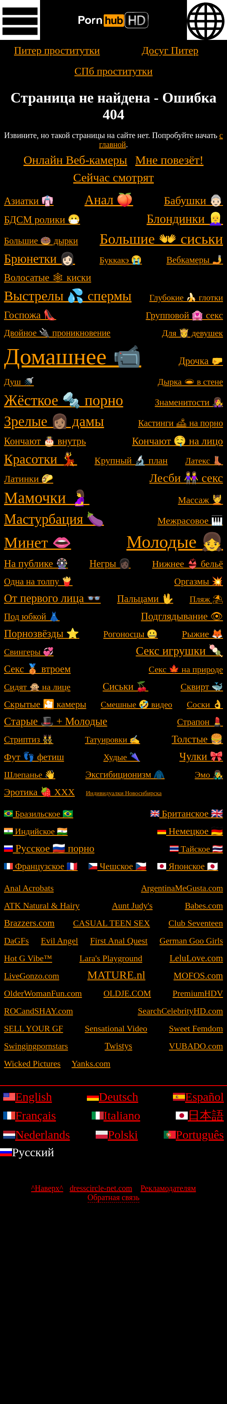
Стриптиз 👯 (28, 739)
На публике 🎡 (36, 563)
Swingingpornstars (36, 1046)
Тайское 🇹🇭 (196, 849)
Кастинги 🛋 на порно (180, 423)
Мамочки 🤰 (46, 497)
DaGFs (16, 941)
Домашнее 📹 (72, 356)
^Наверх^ (47, 1188)
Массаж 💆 (200, 500)
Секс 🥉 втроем (37, 668)
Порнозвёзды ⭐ (41, 634)
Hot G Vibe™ (28, 958)
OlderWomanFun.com (43, 993)
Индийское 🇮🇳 (36, 831)
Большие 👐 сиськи (161, 239)
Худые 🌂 (121, 757)
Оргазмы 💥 (198, 581)
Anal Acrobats (29, 888)
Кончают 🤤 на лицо (177, 441)
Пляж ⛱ (206, 599)
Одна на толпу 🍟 (38, 581)
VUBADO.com (196, 1046)
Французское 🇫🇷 (41, 866)
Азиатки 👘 (29, 200)
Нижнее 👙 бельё (187, 564)
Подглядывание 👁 (182, 616)
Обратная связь (114, 1197)
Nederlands (36, 1134)
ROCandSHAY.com (38, 1011)
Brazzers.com (29, 923)
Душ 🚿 (19, 382)
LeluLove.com (196, 958)
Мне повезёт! (169, 159)
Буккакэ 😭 (121, 260)
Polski (117, 1134)
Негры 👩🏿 (110, 563)
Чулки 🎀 (201, 756)
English (27, 1096)
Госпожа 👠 (30, 315)
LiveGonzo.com (31, 976)
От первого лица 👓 (52, 598)
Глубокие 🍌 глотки (186, 297)
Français (29, 1115)
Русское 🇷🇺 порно (49, 848)
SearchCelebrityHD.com (180, 1011)
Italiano (116, 1115)
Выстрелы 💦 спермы (68, 295)
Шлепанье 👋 (29, 775)
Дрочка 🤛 (201, 360)
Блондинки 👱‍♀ (185, 219)
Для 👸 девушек (192, 333)
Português (194, 1134)
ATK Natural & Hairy (42, 905)
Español (198, 1096)
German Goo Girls (191, 941)
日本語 (200, 1115)
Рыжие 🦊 (202, 634)
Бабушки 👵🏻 (193, 200)
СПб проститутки (113, 71)
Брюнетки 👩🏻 (39, 259)
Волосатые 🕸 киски (47, 277)
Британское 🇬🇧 (187, 813)
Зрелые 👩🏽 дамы (54, 421)
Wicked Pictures (32, 1063)
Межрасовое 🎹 (190, 520)
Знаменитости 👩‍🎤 (189, 402)
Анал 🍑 (108, 200)
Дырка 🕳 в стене (190, 382)
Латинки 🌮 (28, 479)
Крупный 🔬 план (131, 460)
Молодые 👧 (175, 542)
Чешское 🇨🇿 (117, 866)
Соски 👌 (205, 704)
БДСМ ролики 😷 (42, 219)
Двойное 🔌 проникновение (57, 333)
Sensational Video (116, 1028)
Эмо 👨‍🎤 (209, 775)
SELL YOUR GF (33, 1028)
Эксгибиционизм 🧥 (125, 775)
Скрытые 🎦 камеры (45, 704)
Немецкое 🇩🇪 (190, 831)
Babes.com (204, 905)
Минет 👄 (37, 542)
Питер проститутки (57, 50)
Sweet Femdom (196, 1028)
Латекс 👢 (204, 461)
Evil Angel (59, 941)
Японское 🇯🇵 (187, 866)
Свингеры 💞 (29, 652)
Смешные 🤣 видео (137, 704)
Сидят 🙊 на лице (37, 687)
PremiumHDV (198, 993)
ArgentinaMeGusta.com (182, 888)
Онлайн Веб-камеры (75, 159)
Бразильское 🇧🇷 (38, 814)
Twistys (119, 1046)
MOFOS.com (198, 976)
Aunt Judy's (132, 905)
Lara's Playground (110, 958)
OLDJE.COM (127, 993)
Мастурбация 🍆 (54, 519)
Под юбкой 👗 (32, 617)
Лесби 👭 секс (186, 478)
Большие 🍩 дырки (41, 241)
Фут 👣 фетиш (34, 757)
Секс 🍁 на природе (186, 669)
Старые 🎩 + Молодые (55, 721)
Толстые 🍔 (197, 739)
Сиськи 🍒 (126, 686)
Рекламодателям (168, 1188)
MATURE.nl (116, 975)
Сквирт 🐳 (202, 686)
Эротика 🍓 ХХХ (39, 792)
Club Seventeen (196, 923)
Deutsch (112, 1096)
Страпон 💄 (200, 722)
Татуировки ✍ (112, 739)
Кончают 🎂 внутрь (45, 441)
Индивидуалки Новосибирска (123, 793)
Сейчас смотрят (113, 177)
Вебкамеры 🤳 (195, 260)
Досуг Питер (170, 50)
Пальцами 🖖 (145, 598)
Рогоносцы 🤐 (130, 634)
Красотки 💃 (40, 459)
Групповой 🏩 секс (184, 315)
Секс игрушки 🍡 (179, 650)
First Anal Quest (119, 941)
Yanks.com (91, 1063)
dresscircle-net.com (101, 1188)
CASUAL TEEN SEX (111, 923)
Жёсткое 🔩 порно (63, 400)
